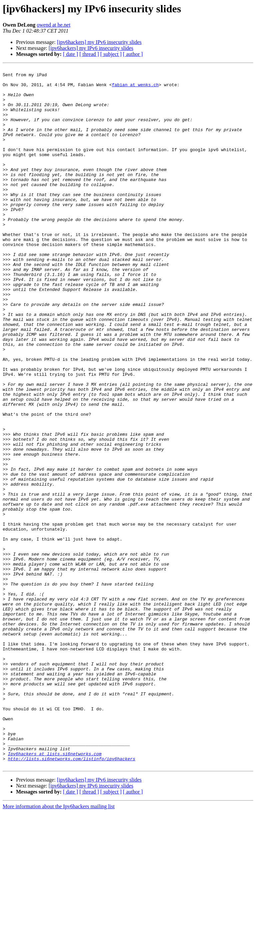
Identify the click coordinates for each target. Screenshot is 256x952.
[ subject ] (111, 54)
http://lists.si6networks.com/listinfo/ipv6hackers (71, 897)
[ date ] (70, 54)
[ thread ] (89, 54)
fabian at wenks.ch (135, 89)
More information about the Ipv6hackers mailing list (59, 946)
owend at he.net (53, 25)
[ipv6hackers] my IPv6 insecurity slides (99, 42)
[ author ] (133, 54)
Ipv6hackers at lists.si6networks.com (55, 891)
